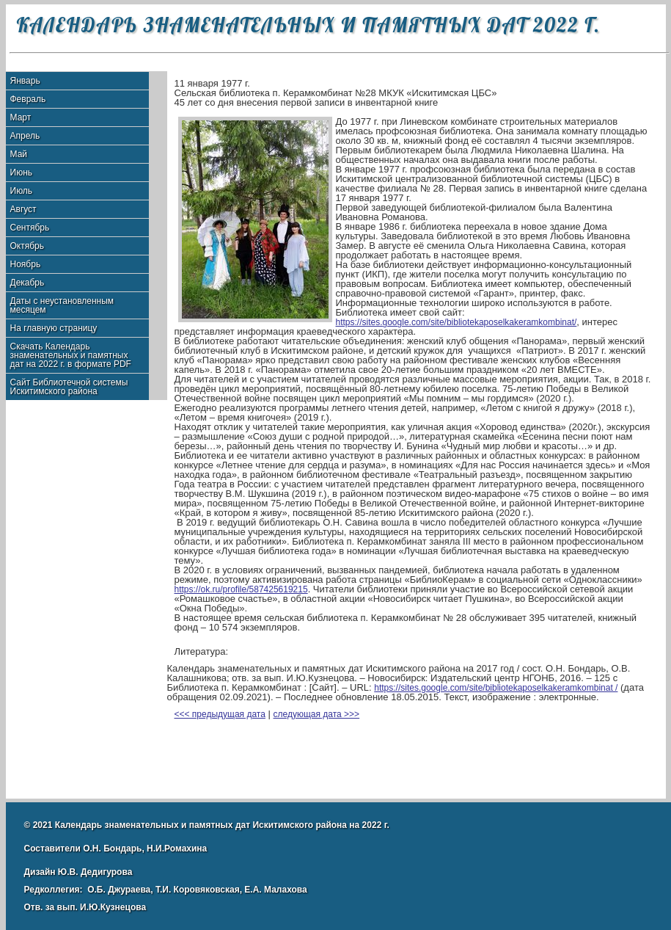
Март (21, 117)
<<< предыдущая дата (220, 714)
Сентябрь (30, 227)
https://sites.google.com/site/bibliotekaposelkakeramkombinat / (495, 688)
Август (23, 209)
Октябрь (27, 246)
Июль (21, 191)
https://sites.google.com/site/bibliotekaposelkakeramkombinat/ (456, 322)
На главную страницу (54, 328)
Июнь (21, 172)
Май (19, 154)
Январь (25, 81)
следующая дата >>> (317, 714)
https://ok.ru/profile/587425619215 (241, 589)
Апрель (25, 136)
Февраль (28, 99)
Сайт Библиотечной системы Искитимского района (69, 386)
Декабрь (27, 282)
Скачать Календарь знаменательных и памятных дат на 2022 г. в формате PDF (70, 355)
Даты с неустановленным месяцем (62, 305)
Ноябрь (25, 264)
